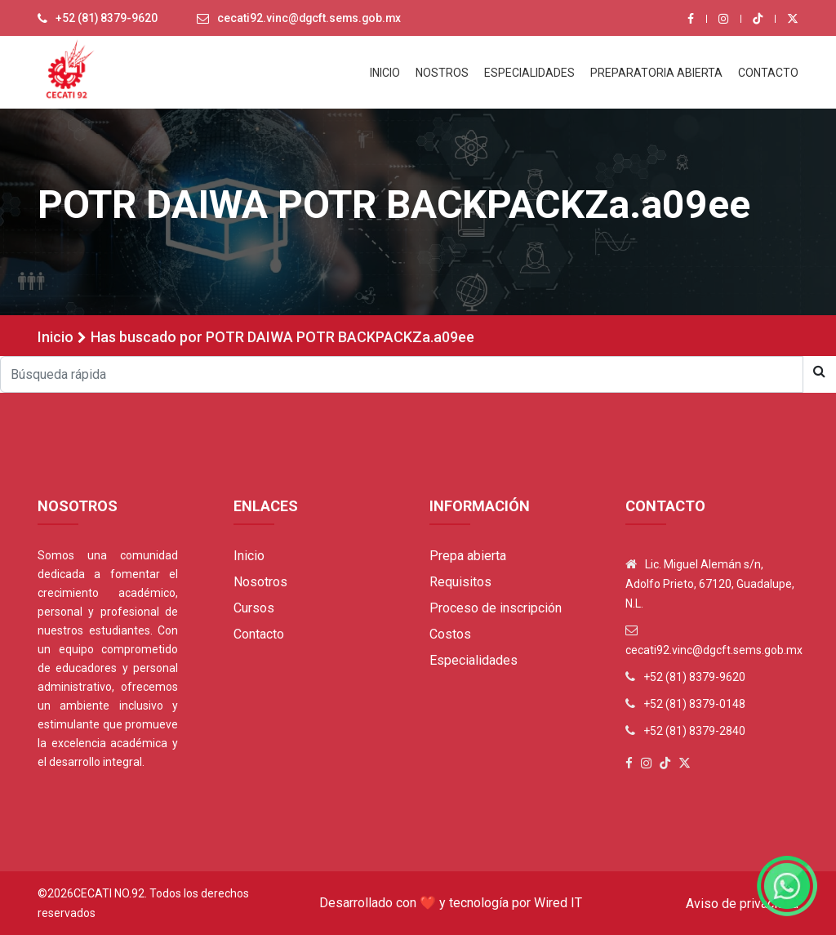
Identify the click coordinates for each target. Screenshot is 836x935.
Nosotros (260, 582)
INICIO (385, 72)
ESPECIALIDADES (529, 72)
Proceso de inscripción (495, 608)
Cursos (253, 608)
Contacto (258, 634)
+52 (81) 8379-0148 (694, 703)
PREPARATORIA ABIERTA (656, 72)
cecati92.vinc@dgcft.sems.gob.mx (312, 18)
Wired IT (558, 903)
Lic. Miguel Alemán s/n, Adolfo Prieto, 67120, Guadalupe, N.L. (709, 584)
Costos (450, 634)
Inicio (55, 336)
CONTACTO (768, 72)
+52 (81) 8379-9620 (107, 18)
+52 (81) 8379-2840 (694, 730)
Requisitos (460, 582)
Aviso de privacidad (742, 903)
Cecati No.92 (109, 893)
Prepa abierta (467, 555)
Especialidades (473, 660)
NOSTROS (442, 72)
